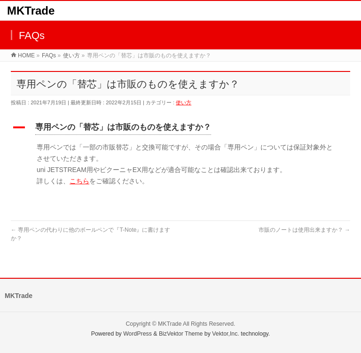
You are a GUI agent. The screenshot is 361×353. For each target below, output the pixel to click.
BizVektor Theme (181, 333)
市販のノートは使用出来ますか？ (304, 230)
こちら (79, 181)
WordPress (137, 333)
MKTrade (31, 10)
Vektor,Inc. (225, 333)
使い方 (183, 102)
